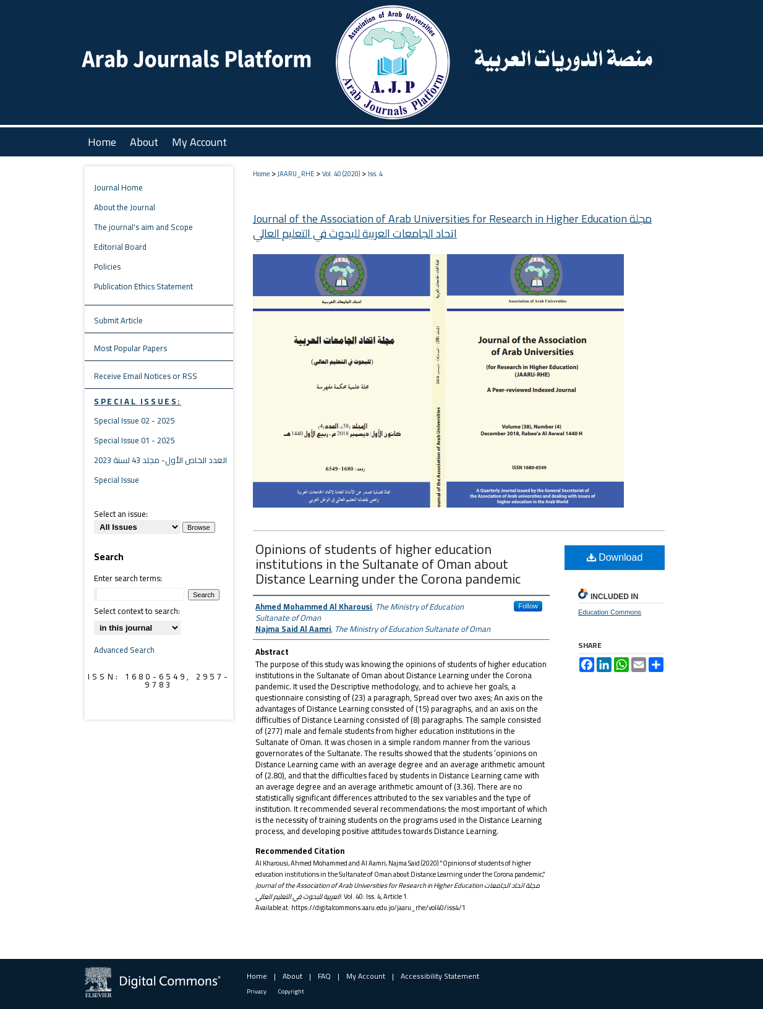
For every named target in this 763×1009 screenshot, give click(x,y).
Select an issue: (121, 513)
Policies (107, 266)
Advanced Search (124, 649)
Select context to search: (137, 610)
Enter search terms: (128, 578)
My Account (365, 976)
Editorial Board (120, 246)
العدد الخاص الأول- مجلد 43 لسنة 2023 (160, 460)
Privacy (256, 991)
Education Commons (609, 612)
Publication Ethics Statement (143, 286)
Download (615, 557)
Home (261, 174)
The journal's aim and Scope (143, 226)
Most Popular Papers (130, 348)
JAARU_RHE (296, 174)
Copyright (291, 991)
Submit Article (118, 320)
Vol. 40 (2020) (341, 174)
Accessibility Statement (440, 976)
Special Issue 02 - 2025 (134, 420)
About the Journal (124, 207)
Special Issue (116, 479)
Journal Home (118, 187)
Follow (528, 606)
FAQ (324, 976)
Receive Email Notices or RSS (145, 375)
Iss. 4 (375, 174)
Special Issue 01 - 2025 (134, 440)
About (292, 976)
